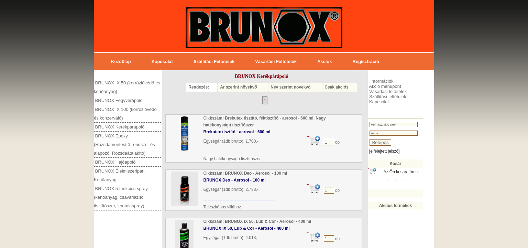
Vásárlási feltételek (276, 61)
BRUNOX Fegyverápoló (118, 100)
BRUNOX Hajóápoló (114, 162)
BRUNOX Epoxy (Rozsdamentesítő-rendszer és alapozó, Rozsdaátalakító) (124, 144)
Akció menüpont (384, 86)
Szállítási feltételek (214, 61)
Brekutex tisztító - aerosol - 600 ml (237, 132)
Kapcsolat (162, 61)
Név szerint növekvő (290, 87)
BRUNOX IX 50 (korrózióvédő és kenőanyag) (127, 87)
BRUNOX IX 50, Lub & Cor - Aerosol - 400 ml (247, 228)
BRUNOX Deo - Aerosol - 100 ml (235, 180)
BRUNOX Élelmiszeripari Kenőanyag (119, 175)
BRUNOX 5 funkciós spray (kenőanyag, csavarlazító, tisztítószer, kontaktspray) (121, 197)
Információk (381, 81)
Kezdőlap (121, 61)
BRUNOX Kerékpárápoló (119, 127)
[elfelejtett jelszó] (384, 151)
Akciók (324, 61)
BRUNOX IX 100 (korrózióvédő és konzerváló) (125, 114)
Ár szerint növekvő (238, 87)
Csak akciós (336, 87)
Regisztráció (366, 61)
